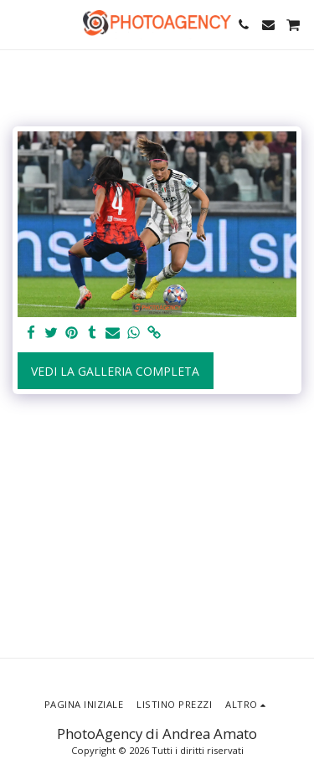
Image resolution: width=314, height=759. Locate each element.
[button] (18, 24)
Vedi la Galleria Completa (115, 371)
